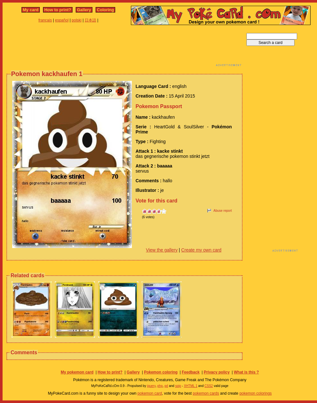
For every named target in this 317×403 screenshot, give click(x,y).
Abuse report (222, 210)
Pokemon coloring (161, 372)
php (160, 386)
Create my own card (201, 250)
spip (178, 386)
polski (76, 20)
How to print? (57, 9)
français (45, 20)
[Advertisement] (124, 47)
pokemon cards (206, 393)
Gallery (84, 9)
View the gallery (162, 250)
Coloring (105, 9)
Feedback (190, 372)
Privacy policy (217, 372)
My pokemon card (77, 372)
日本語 (90, 20)
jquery (151, 386)
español (62, 20)
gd (166, 386)
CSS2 (208, 386)
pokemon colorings (255, 393)
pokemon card (150, 393)
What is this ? (246, 372)
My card (31, 9)
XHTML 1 (190, 386)
